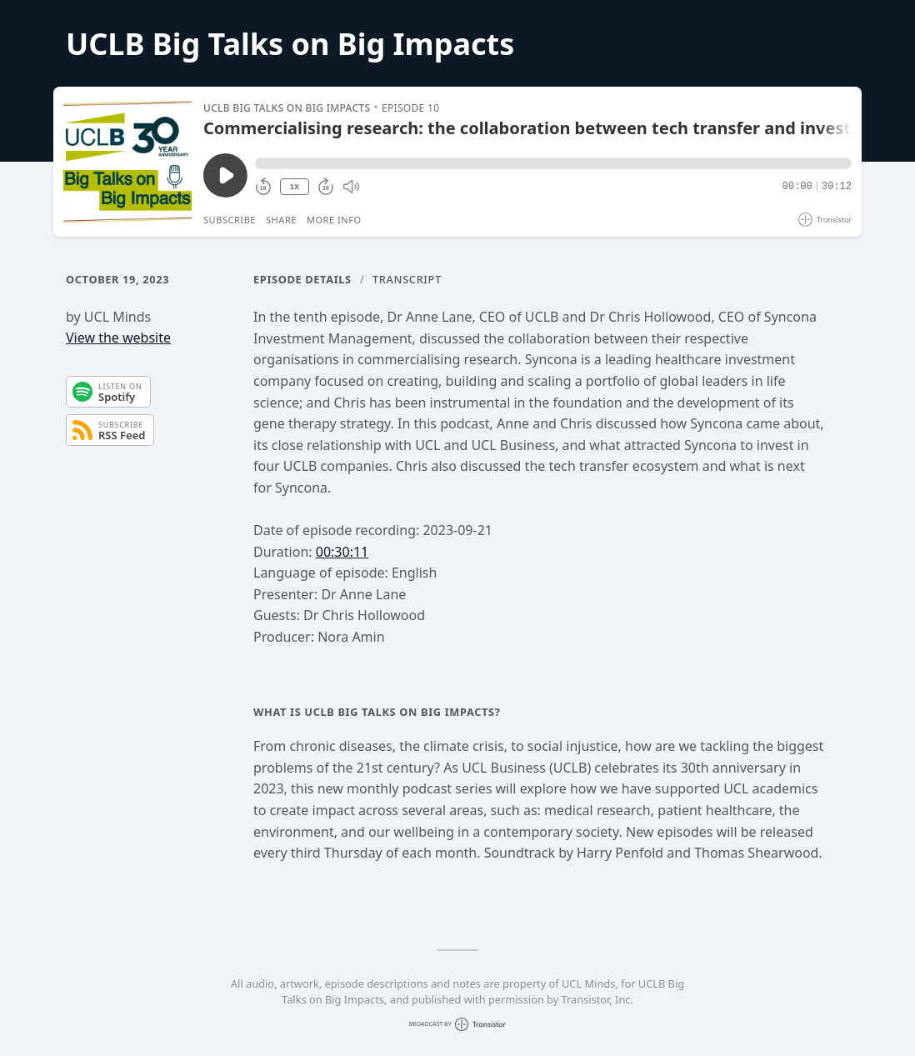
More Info (334, 219)
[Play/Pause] (127, 162)
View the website (118, 337)
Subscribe (229, 219)
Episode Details (302, 279)
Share (281, 219)
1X (294, 187)
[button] (553, 163)
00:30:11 (342, 552)
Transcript (407, 279)
